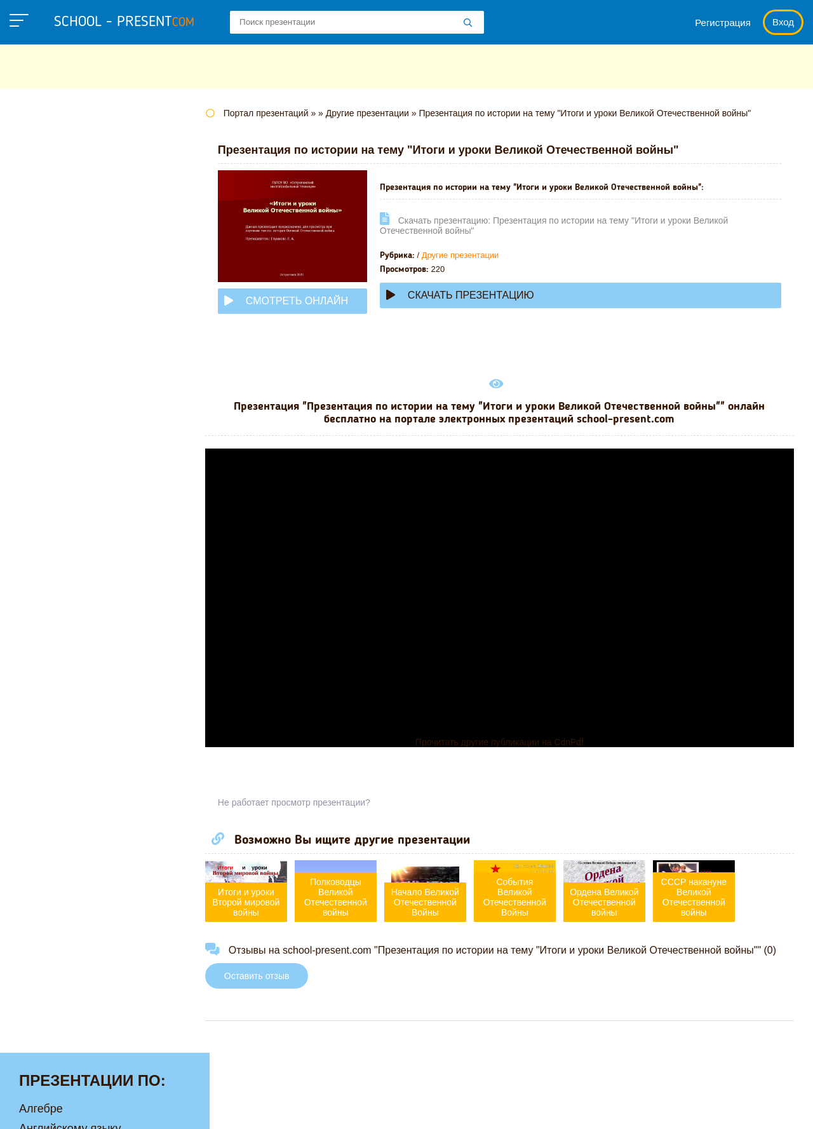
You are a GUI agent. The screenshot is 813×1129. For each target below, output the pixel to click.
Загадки (636, 1106)
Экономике (48, 657)
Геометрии (47, 243)
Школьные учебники (724, 1106)
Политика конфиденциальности (407, 1106)
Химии (36, 617)
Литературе (50, 341)
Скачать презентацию (484, 295)
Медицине (46, 381)
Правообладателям (550, 1106)
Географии (47, 223)
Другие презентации (484, 255)
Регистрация (723, 22)
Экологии (44, 637)
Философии (50, 598)
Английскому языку (70, 164)
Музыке (39, 401)
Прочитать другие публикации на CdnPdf (511, 742)
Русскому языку (60, 519)
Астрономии (51, 184)
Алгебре (41, 145)
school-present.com (91, 1099)
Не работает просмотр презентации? (317, 802)
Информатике (56, 302)
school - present (124, 22)
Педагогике (49, 499)
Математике (51, 361)
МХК (31, 420)
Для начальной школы (78, 282)
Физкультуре (52, 578)
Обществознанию (65, 460)
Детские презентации (75, 263)
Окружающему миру (72, 479)
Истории (41, 322)
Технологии (49, 538)
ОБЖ (32, 440)
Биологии (44, 204)
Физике (38, 558)
